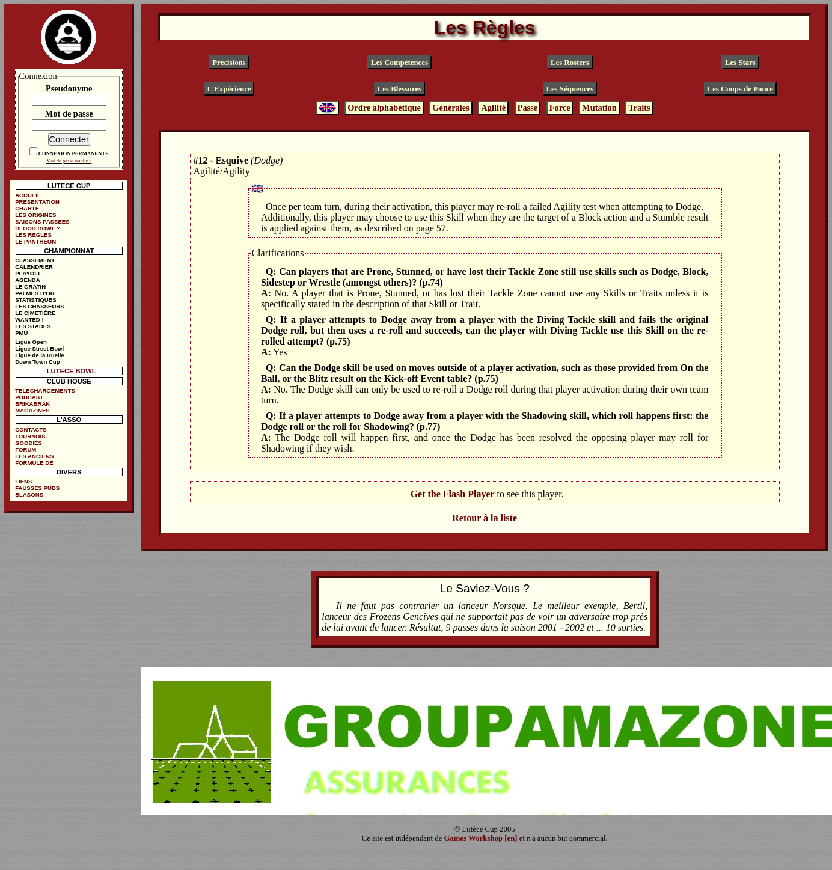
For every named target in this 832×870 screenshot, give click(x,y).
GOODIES (28, 443)
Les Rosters (570, 62)
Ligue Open (31, 342)
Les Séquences (570, 89)
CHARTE (27, 208)
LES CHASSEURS (39, 306)
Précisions (228, 62)
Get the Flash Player (453, 494)
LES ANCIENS (34, 456)
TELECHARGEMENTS (45, 390)
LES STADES (33, 326)
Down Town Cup (37, 361)
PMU (21, 332)
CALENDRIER (34, 266)
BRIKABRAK (32, 403)
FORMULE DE (34, 462)
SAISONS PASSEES (42, 221)
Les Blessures (399, 89)
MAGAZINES (32, 410)
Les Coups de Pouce (740, 89)
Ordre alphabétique (384, 107)
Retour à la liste (484, 518)
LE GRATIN (30, 286)
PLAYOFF (28, 273)
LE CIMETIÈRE (35, 313)
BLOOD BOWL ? (37, 228)
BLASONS (29, 494)
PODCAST (29, 397)
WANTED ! (29, 319)
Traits (639, 107)
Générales (451, 107)
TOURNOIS (30, 436)
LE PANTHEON (35, 241)
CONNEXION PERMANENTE (73, 153)
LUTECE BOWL (71, 371)
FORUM (25, 449)
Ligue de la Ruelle (39, 355)
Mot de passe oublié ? (68, 161)
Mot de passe (69, 113)
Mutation (599, 107)
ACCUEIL (28, 195)
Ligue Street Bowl (39, 348)
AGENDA (27, 280)
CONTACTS (31, 429)
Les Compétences (399, 62)
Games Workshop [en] (480, 838)
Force (559, 107)
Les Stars (740, 62)
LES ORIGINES (35, 215)
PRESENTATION (37, 201)
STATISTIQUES (35, 299)
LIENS (23, 481)
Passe (528, 107)
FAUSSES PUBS (37, 488)
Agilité (493, 107)
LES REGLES (33, 234)
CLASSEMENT (35, 260)
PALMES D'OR (35, 293)
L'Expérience (229, 89)
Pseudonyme (69, 88)
